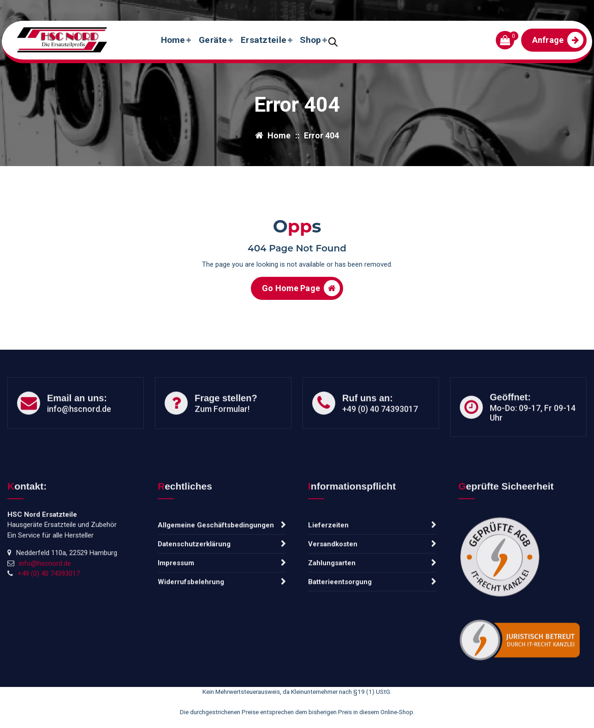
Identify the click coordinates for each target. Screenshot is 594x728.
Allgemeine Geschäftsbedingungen (216, 601)
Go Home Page (301, 294)
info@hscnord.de (60, 8)
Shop (310, 40)
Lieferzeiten (328, 601)
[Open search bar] (333, 41)
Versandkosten (332, 619)
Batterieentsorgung (340, 657)
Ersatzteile (263, 40)
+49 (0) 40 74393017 (380, 433)
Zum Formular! (222, 433)
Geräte (213, 40)
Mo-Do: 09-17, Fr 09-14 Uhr (533, 437)
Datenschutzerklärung (194, 619)
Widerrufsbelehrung (191, 657)
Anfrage (557, 40)
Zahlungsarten (332, 638)
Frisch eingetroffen (549, 8)
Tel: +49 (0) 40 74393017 (168, 8)
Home (173, 40)
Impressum (176, 638)
